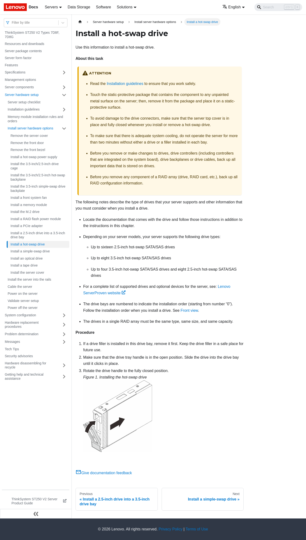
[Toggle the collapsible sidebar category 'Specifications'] (64, 72)
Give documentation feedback (104, 473)
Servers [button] (51, 7)
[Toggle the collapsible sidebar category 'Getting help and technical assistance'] (64, 376)
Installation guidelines (24, 109)
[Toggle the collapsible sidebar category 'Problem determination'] (64, 334)
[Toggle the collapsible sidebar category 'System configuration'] (64, 315)
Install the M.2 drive (25, 212)
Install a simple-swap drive (30, 251)
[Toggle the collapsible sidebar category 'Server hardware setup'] (64, 95)
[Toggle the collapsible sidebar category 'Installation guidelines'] (64, 109)
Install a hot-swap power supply (34, 157)
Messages (12, 342)
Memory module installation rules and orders (35, 119)
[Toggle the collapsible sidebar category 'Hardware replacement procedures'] (64, 324)
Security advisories (19, 356)
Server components (19, 87)
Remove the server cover (29, 136)
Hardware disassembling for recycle (25, 365)
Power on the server (23, 293)
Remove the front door (27, 143)
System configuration (20, 315)
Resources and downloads (24, 44)
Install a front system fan (29, 198)
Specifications (15, 72)
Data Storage (79, 7)
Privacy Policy (171, 529)
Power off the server (23, 308)
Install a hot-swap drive (28, 244)
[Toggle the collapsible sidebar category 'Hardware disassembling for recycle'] (64, 365)
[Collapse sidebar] (36, 513)
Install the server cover (27, 272)
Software (103, 7)
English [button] (231, 7)
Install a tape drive (24, 265)
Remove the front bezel (28, 150)
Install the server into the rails (29, 279)
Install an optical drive (27, 258)
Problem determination (21, 334)
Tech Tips (12, 349)
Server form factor (18, 58)
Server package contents (23, 51)
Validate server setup (23, 301)
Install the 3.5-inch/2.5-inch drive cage (35, 166)
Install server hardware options (30, 128)
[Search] (278, 7)
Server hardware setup (22, 95)
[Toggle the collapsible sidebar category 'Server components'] (64, 87)
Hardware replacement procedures (22, 325)
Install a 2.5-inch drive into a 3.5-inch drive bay (38, 235)
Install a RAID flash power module (36, 219)
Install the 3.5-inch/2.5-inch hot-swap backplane (38, 177)
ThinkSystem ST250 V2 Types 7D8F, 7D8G (32, 35)
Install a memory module (29, 205)
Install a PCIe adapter (27, 226)
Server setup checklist (24, 102)
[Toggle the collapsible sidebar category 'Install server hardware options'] (64, 128)
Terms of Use (197, 529)
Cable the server (20, 287)
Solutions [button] (124, 7)
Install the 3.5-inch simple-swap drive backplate (38, 188)
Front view (189, 310)
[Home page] (80, 22)
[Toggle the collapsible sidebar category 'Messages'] (64, 342)
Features (11, 65)
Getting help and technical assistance (24, 377)
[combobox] (12, 22)
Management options (20, 80)
